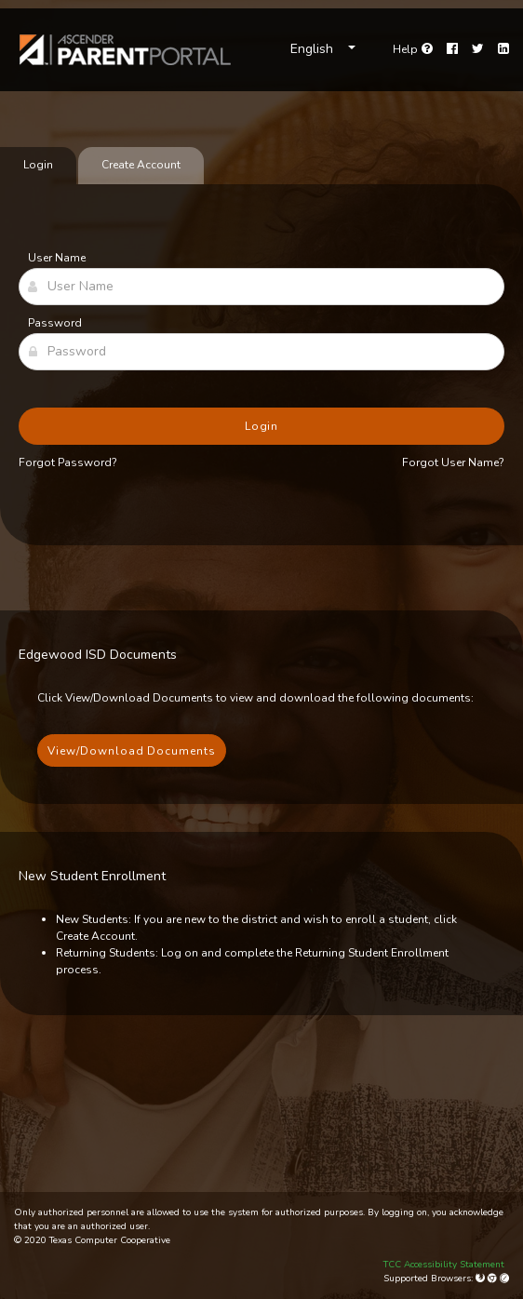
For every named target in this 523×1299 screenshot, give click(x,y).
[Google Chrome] (494, 1278)
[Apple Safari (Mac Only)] (504, 1278)
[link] (125, 50)
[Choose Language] (323, 49)
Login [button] (262, 426)
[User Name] (261, 286)
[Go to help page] (413, 49)
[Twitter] (478, 49)
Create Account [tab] (141, 164)
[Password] (261, 351)
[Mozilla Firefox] (482, 1278)
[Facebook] (452, 49)
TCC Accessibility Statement (443, 1264)
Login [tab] (38, 164)
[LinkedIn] (503, 49)
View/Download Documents (131, 750)
